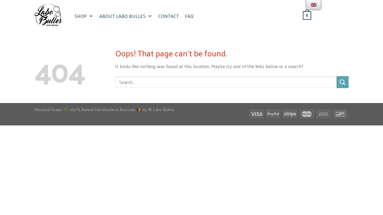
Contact (168, 16)
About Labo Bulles (125, 16)
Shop (84, 16)
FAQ (189, 16)
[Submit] (343, 82)
